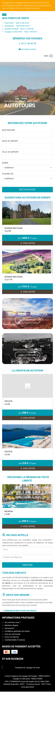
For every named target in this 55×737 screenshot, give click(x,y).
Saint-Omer (9, 41)
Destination (27, 151)
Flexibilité (27, 195)
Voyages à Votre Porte (13, 50)
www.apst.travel (27, 729)
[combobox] (27, 153)
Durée (27, 184)
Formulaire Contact (27, 68)
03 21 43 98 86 (27, 47)
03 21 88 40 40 (22, 41)
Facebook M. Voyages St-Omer (27, 710)
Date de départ (27, 162)
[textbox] (16, 153)
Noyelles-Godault (11, 47)
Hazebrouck (9, 44)
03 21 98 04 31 (30, 50)
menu (46, 74)
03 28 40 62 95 (22, 44)
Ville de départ (27, 173)
